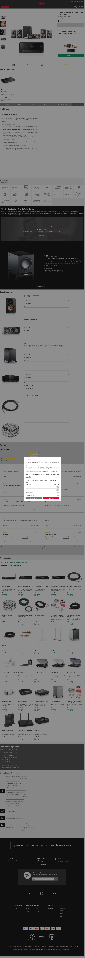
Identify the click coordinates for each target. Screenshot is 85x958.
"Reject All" (37, 468)
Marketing (28, 489)
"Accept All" (37, 473)
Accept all (51, 498)
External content (29, 495)
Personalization (29, 492)
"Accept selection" (29, 477)
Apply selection (33, 498)
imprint (27, 481)
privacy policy (52, 480)
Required (28, 484)
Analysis (27, 487)
